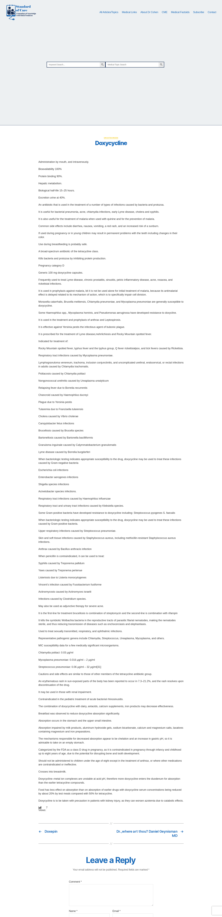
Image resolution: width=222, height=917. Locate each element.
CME (164, 13)
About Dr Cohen (149, 13)
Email (117, 913)
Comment (75, 884)
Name (73, 913)
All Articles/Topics (108, 13)
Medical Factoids (180, 13)
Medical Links (129, 13)
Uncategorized (111, 140)
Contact (212, 13)
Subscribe (198, 13)
